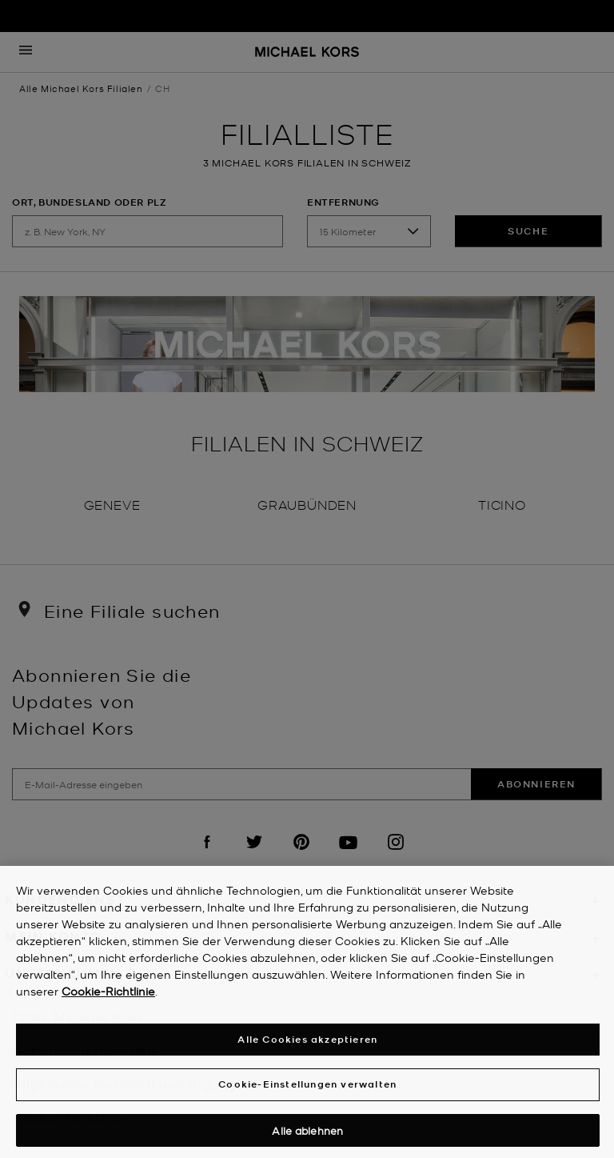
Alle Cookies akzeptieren (307, 1042)
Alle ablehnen (307, 1133)
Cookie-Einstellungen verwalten (307, 1087)
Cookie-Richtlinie (108, 994)
